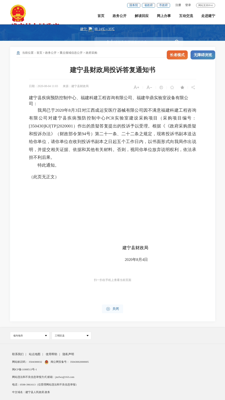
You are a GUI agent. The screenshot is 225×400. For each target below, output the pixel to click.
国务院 (133, 5)
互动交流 (186, 16)
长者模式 (177, 55)
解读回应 (142, 16)
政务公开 (120, 16)
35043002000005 (79, 361)
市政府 (163, 5)
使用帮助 (51, 354)
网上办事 (164, 16)
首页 (100, 16)
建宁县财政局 (135, 247)
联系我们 (18, 354)
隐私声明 (68, 354)
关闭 (112, 309)
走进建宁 (208, 16)
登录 (188, 5)
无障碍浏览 (203, 55)
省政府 (148, 5)
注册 (178, 5)
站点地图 (34, 354)
